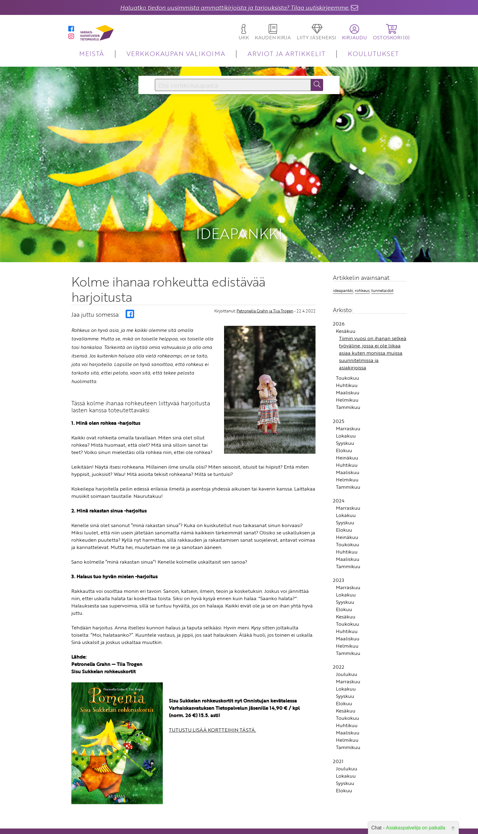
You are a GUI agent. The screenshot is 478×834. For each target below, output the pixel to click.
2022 (338, 637)
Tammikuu (348, 378)
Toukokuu (347, 348)
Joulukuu (346, 645)
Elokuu (344, 420)
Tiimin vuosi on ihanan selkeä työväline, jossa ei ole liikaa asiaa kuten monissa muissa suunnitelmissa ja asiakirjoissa (372, 323)
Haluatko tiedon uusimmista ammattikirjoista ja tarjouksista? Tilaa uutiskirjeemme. (234, 7)
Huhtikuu (347, 356)
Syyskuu (345, 413)
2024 (338, 471)
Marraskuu (348, 399)
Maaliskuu (347, 363)
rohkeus (362, 261)
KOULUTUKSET (373, 53)
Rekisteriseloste (200, 829)
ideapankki (343, 261)
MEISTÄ (91, 53)
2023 (338, 550)
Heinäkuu (347, 428)
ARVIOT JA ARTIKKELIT (286, 53)
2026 (338, 294)
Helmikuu (347, 370)
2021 (338, 731)
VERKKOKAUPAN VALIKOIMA (176, 53)
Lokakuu (346, 406)
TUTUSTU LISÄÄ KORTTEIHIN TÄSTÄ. (212, 700)
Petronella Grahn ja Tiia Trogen (265, 282)
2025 (338, 391)
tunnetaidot (382, 261)
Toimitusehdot (201, 821)
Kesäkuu (345, 301)
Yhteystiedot (203, 812)
